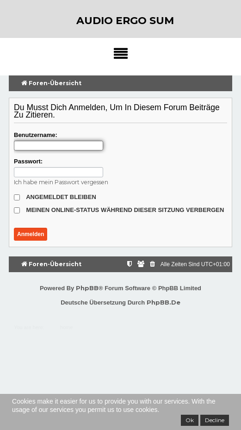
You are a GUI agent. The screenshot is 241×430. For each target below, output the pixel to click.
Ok (189, 420)
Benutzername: (35, 134)
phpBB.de (163, 302)
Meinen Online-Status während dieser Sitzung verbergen (119, 209)
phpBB (87, 288)
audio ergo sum (125, 20)
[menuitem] (153, 264)
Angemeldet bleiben (55, 196)
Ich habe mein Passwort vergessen (61, 182)
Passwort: (28, 161)
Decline (214, 420)
